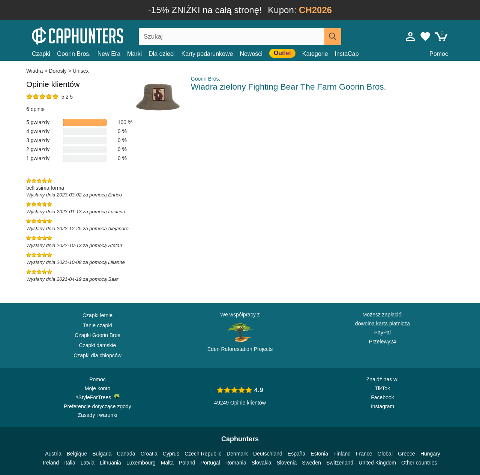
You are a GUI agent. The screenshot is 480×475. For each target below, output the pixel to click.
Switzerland (339, 463)
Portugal (210, 463)
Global (385, 454)
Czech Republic (202, 454)
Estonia (319, 454)
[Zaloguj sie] (410, 36)
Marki (134, 54)
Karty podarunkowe (207, 54)
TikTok (382, 388)
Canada (126, 454)
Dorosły (57, 71)
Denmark (237, 454)
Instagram (382, 406)
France (364, 454)
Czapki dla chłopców (98, 355)
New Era (109, 54)
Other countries (419, 463)
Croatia (149, 454)
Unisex (81, 71)
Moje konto (97, 388)
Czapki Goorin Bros (97, 335)
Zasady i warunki (97, 415)
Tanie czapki (97, 325)
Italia (69, 463)
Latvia (87, 463)
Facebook (382, 397)
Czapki (41, 54)
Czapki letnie (97, 315)
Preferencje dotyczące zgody (97, 406)
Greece (406, 454)
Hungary (430, 454)
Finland (342, 454)
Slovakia (262, 463)
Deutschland (267, 454)
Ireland (51, 463)
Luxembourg (141, 463)
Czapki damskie (97, 345)
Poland (187, 463)
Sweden (311, 463)
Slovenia (287, 463)
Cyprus (171, 454)
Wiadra (35, 71)
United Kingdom (377, 463)
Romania (235, 463)
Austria (53, 454)
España (296, 454)
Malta (167, 463)
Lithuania (110, 463)
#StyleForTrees (97, 397)
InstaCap (347, 54)
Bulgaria (101, 454)
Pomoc (438, 54)
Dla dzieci (161, 54)
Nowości (251, 54)
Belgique (77, 454)
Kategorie (315, 54)
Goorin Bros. (74, 54)
